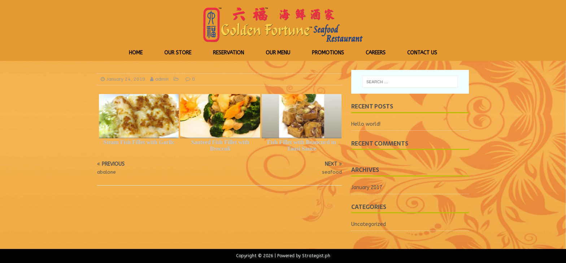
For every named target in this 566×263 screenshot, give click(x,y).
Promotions (328, 53)
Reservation (228, 53)
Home (136, 53)
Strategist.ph (316, 255)
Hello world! (365, 124)
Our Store (177, 53)
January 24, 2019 (125, 79)
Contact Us (422, 53)
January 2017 (366, 187)
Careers (376, 53)
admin (162, 79)
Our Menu (278, 53)
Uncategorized (368, 224)
